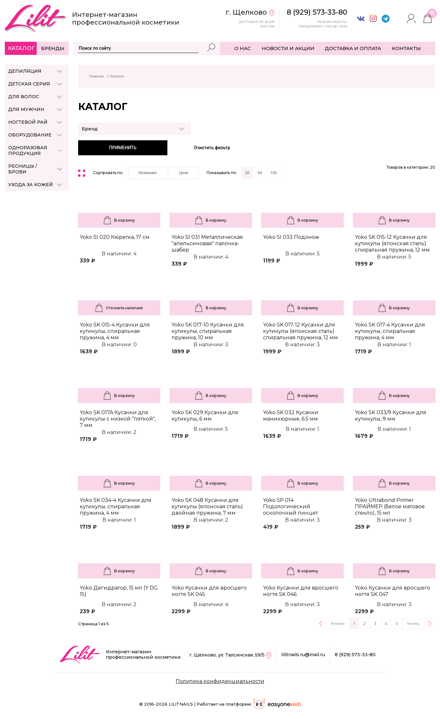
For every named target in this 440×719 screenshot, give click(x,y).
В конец (413, 623)
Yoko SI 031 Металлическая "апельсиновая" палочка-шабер (207, 243)
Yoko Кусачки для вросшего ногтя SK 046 (300, 591)
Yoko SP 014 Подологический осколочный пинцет (290, 506)
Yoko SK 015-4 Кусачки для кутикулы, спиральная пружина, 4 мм (115, 331)
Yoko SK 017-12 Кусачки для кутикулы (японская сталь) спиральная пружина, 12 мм (300, 331)
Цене (183, 173)
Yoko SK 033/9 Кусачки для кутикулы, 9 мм (390, 415)
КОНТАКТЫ (406, 48)
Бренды (52, 48)
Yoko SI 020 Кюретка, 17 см (115, 237)
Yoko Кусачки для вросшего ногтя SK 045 (209, 591)
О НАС (242, 48)
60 (260, 173)
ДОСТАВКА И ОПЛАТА (353, 48)
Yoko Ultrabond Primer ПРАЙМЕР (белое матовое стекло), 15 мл (390, 506)
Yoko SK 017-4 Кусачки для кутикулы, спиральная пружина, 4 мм (390, 331)
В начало (337, 623)
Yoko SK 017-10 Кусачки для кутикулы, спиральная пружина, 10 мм (208, 331)
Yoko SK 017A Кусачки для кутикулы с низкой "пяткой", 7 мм (118, 418)
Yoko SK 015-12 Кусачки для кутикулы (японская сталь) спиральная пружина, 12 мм (392, 243)
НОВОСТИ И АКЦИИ (288, 48)
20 (247, 173)
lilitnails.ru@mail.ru (303, 654)
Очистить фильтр (212, 147)
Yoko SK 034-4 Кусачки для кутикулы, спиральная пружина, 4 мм (115, 506)
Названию (147, 173)
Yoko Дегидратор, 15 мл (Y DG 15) (119, 591)
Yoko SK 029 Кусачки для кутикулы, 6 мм (205, 415)
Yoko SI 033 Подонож (291, 237)
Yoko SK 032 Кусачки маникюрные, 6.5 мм (290, 415)
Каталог (21, 48)
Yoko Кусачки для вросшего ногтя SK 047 (392, 591)
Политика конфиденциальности (220, 681)
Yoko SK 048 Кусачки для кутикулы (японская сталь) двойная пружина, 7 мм (207, 506)
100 (273, 173)
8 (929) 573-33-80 (355, 654)
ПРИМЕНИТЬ (122, 147)
